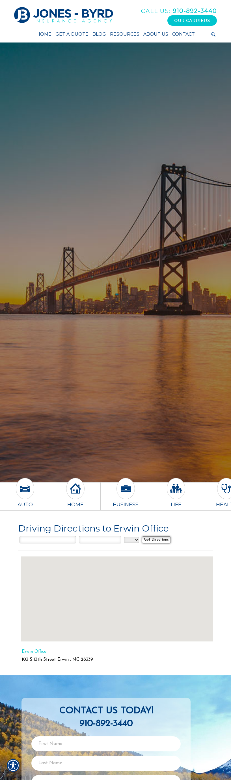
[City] (100, 539)
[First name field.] (106, 743)
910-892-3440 (179, 11)
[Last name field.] (106, 763)
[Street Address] (48, 539)
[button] (117, 593)
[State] (131, 540)
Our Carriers (192, 20)
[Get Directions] (156, 539)
